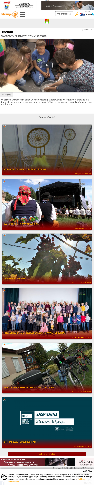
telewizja (9, 14)
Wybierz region (64, 14)
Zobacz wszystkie (47, 454)
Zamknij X (87, 471)
